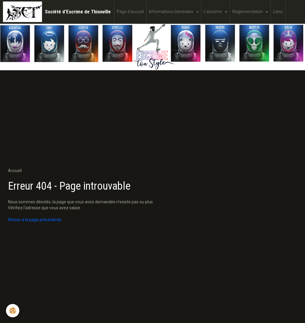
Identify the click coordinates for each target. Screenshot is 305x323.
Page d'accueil (130, 11)
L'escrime (213, 11)
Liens (278, 11)
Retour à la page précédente (34, 219)
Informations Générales (171, 11)
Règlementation (248, 11)
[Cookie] (12, 310)
